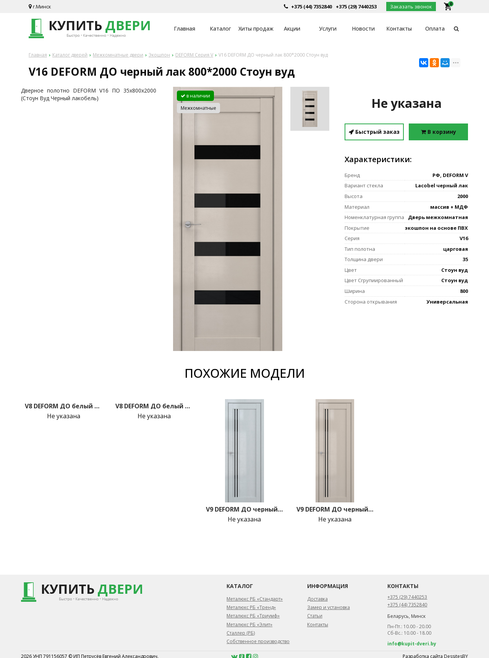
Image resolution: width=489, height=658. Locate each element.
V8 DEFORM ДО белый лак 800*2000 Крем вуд (154, 406)
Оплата (435, 28)
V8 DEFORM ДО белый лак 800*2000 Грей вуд (63, 406)
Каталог (220, 28)
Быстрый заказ (374, 131)
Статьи (314, 616)
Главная (184, 28)
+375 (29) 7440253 (356, 6)
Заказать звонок (411, 6)
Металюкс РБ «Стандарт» (255, 599)
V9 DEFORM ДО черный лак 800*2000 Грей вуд (244, 509)
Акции (292, 28)
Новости (363, 28)
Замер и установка (328, 607)
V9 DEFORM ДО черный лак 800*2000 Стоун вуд (335, 509)
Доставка (317, 599)
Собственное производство (258, 641)
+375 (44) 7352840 (311, 6)
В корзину (438, 131)
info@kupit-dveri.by (411, 643)
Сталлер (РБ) (241, 633)
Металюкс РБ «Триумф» (253, 616)
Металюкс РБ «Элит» (249, 624)
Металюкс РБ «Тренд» (251, 607)
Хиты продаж (256, 28)
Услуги (328, 28)
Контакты (399, 28)
